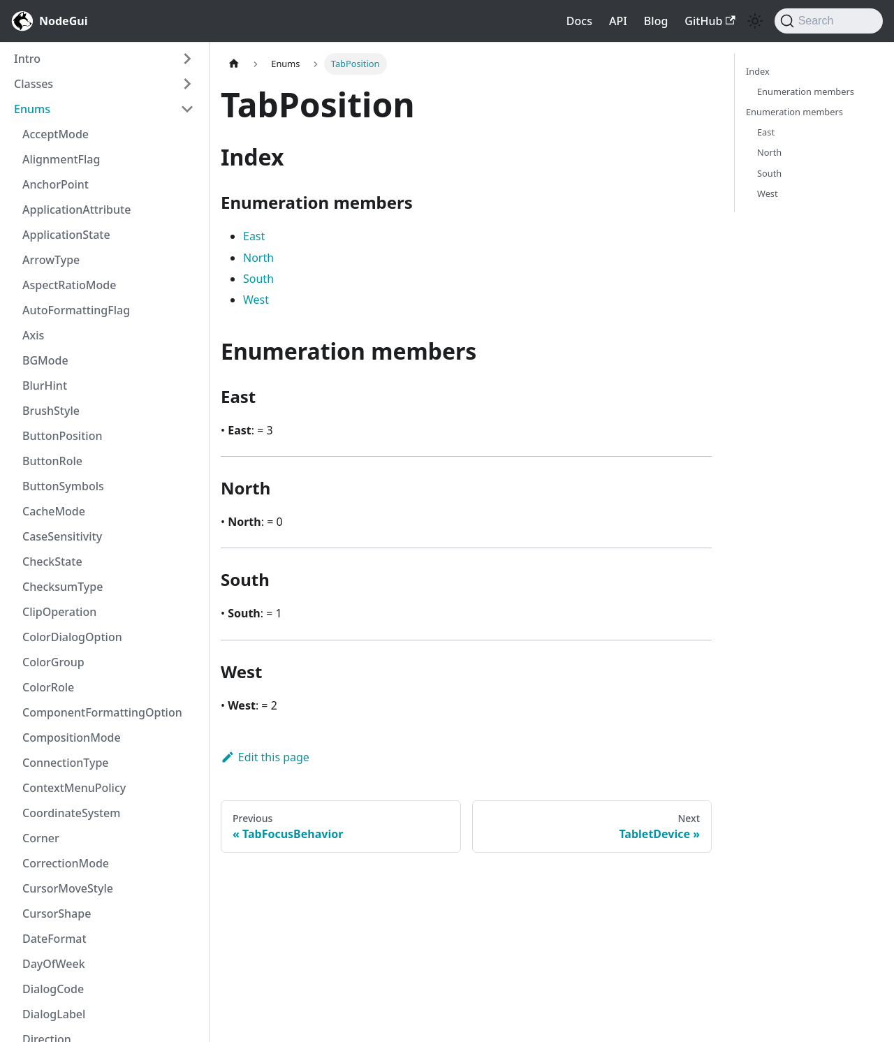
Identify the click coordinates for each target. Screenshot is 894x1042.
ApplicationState (66, 234)
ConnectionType (65, 762)
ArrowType (51, 259)
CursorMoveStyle (67, 888)
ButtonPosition (62, 435)
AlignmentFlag (61, 159)
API (618, 21)
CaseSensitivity (62, 536)
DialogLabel (53, 1014)
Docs (579, 21)
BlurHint (44, 385)
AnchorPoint (55, 184)
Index (758, 71)
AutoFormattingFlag (76, 310)
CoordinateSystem (71, 813)
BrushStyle (51, 410)
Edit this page (265, 757)
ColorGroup (53, 662)
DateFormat (54, 938)
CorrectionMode (65, 863)
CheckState (52, 561)
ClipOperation (59, 611)
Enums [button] (32, 109)
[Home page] (234, 64)
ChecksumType (62, 586)
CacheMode (53, 511)
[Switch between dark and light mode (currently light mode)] (755, 21)
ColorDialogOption (72, 637)
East (254, 236)
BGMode (45, 360)
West (256, 299)
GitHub (709, 21)
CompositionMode (71, 737)
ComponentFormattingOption (102, 712)
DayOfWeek (53, 963)
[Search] (829, 21)
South (258, 278)
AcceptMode (55, 134)
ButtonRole (52, 461)
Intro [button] (27, 58)
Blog (656, 21)
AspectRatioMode (69, 285)
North (258, 257)
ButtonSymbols (63, 486)
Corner (40, 838)
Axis (33, 335)
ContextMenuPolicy (74, 787)
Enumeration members (805, 91)
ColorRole (48, 687)
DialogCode (53, 989)
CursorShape (56, 913)
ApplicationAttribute (76, 209)
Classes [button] (33, 83)
